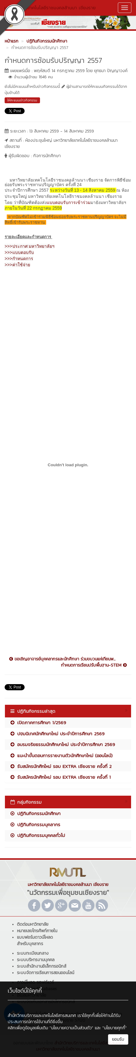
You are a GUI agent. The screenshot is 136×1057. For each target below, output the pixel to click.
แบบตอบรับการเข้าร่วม (68, 202)
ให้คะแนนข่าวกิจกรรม (22, 100)
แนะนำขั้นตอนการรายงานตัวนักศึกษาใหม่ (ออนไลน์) (61, 755)
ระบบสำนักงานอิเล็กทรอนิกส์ (41, 966)
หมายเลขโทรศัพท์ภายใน (37, 931)
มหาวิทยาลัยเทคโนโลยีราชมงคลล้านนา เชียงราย (50, 7)
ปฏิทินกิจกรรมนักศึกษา (35, 813)
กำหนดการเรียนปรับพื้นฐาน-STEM (94, 665)
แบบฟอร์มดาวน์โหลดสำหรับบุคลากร (35, 940)
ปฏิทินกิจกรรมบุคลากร (35, 824)
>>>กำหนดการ (19, 258)
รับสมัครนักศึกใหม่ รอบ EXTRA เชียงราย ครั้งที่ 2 (61, 766)
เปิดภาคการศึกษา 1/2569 (38, 722)
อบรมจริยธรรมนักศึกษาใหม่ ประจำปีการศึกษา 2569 (62, 744)
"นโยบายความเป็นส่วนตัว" (71, 1028)
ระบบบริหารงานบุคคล (35, 960)
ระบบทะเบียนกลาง (33, 953)
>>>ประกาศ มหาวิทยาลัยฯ (29, 246)
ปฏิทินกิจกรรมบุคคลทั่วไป (37, 835)
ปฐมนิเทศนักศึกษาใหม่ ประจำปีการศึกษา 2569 (57, 733)
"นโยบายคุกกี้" (114, 1028)
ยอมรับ (118, 1039)
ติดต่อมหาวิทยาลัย (32, 924)
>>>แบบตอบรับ (19, 252)
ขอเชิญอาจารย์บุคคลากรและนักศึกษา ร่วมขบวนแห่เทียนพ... (62, 659)
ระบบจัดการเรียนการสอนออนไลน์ (45, 972)
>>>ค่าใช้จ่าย (17, 264)
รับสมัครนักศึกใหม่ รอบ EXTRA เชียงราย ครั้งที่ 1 (60, 777)
